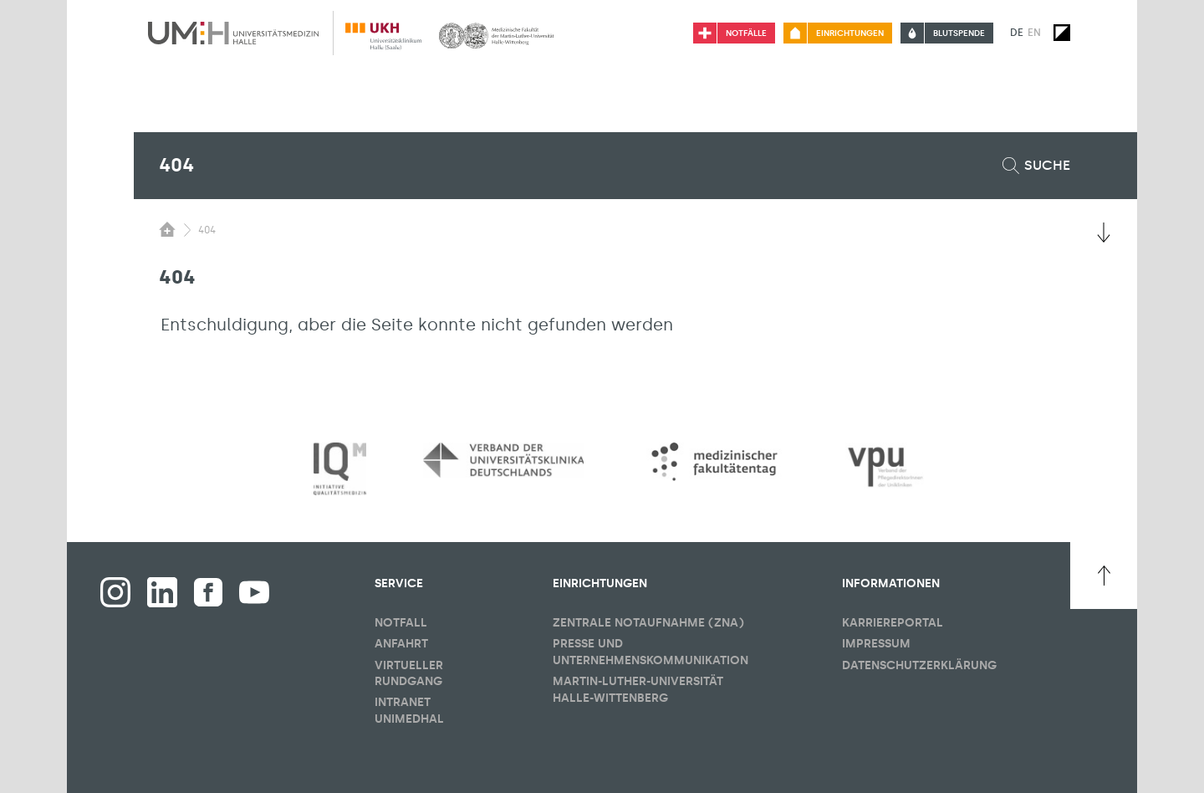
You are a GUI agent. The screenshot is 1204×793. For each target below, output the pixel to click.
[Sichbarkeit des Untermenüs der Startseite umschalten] (167, 229)
